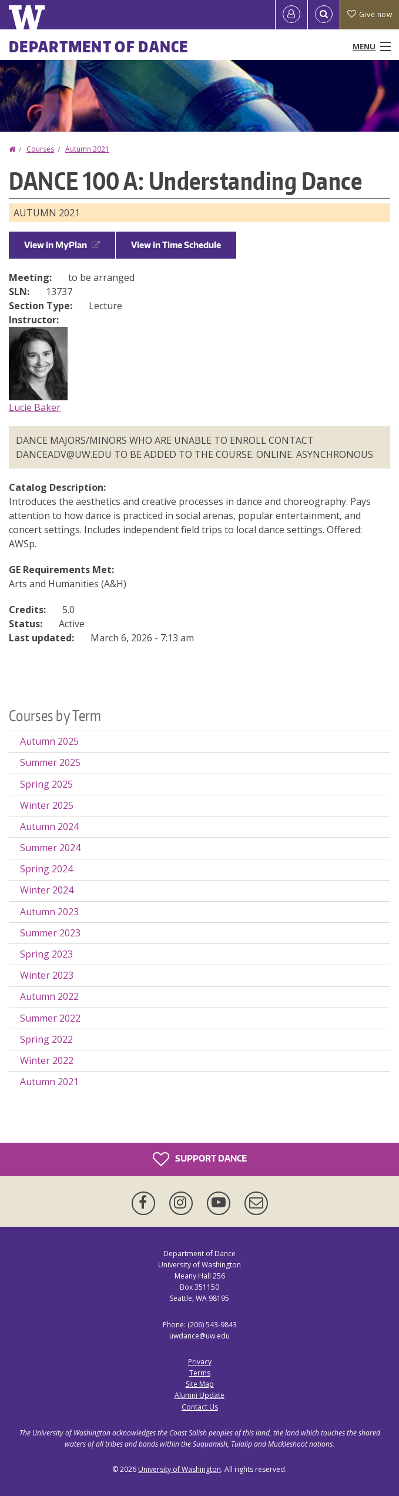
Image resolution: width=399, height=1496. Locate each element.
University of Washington (179, 1469)
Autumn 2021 (87, 149)
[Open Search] (324, 14)
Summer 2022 (50, 1018)
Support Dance (200, 1159)
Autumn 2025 (49, 741)
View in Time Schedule (176, 245)
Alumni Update (199, 1395)
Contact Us (200, 1407)
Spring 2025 (46, 784)
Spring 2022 (46, 1039)
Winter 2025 (46, 805)
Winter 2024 (46, 889)
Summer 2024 (50, 847)
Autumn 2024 (49, 826)
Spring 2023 (46, 954)
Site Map (200, 1384)
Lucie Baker (35, 407)
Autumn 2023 (49, 911)
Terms (199, 1373)
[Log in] (291, 14)
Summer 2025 (50, 762)
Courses (40, 149)
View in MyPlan (62, 245)
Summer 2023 (50, 932)
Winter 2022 (46, 1060)
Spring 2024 (46, 868)
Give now (369, 14)
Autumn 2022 (49, 996)
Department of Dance (99, 46)
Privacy (200, 1362)
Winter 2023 (46, 975)
